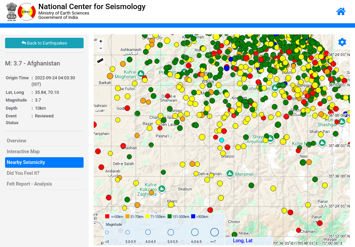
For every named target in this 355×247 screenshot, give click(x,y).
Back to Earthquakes (44, 43)
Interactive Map (23, 151)
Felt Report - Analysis (29, 184)
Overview (16, 140)
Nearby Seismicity (26, 162)
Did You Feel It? (23, 173)
